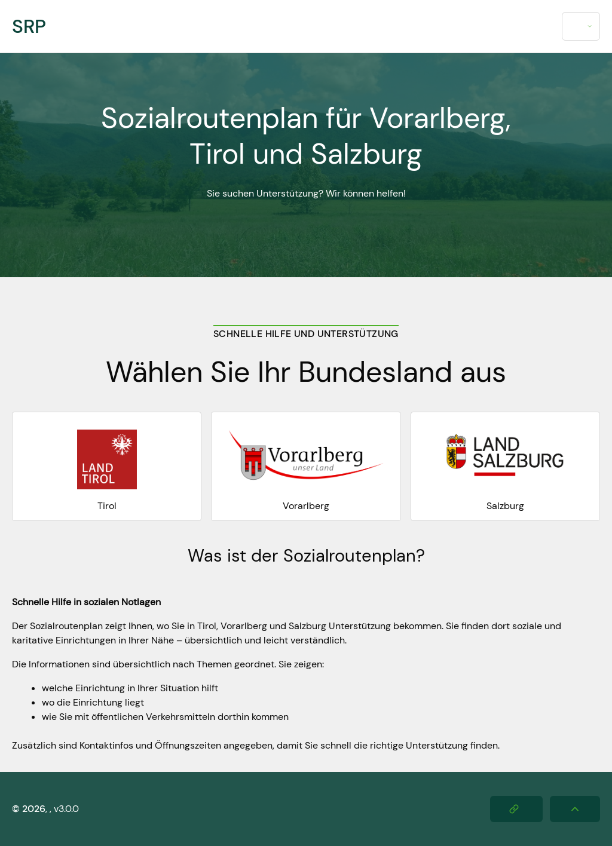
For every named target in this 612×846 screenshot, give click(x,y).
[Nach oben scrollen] (575, 809)
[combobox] (581, 26)
